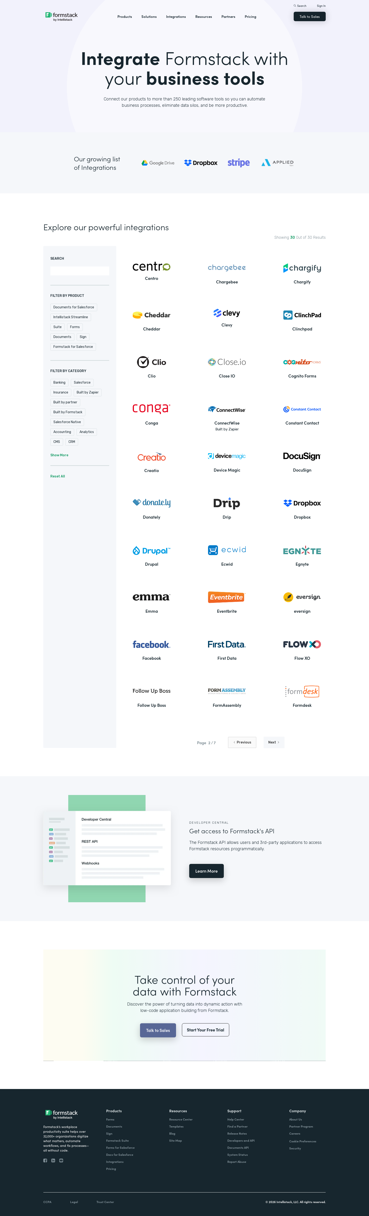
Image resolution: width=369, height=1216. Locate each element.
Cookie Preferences (302, 1141)
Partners (228, 16)
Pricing (250, 16)
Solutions (149, 16)
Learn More (206, 871)
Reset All (57, 476)
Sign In (321, 6)
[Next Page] (274, 742)
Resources (203, 16)
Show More (59, 455)
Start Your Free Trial (205, 1039)
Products (124, 16)
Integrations (176, 16)
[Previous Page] (242, 742)
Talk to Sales (310, 16)
